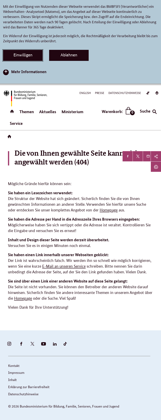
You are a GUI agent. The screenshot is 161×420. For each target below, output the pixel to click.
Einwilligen (22, 54)
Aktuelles (47, 111)
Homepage (109, 210)
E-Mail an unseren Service (64, 266)
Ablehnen (69, 54)
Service (16, 123)
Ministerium (72, 111)
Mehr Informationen (28, 71)
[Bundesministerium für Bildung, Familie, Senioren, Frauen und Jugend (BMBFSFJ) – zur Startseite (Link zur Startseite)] (25, 98)
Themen (26, 111)
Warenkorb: (117, 111)
